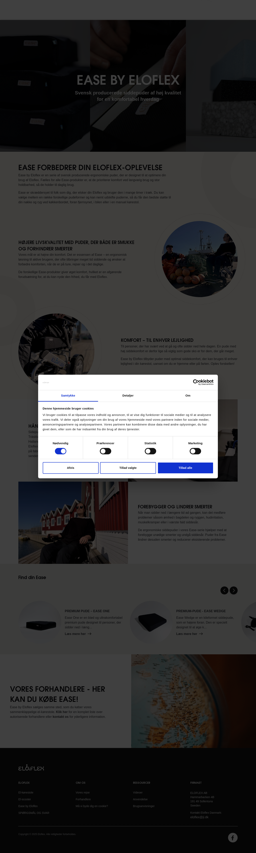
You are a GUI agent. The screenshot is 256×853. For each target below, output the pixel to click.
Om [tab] (187, 395)
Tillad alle (185, 467)
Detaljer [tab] (128, 395)
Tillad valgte (128, 467)
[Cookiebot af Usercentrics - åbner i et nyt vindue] (196, 382)
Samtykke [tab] (68, 395)
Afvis (70, 467)
